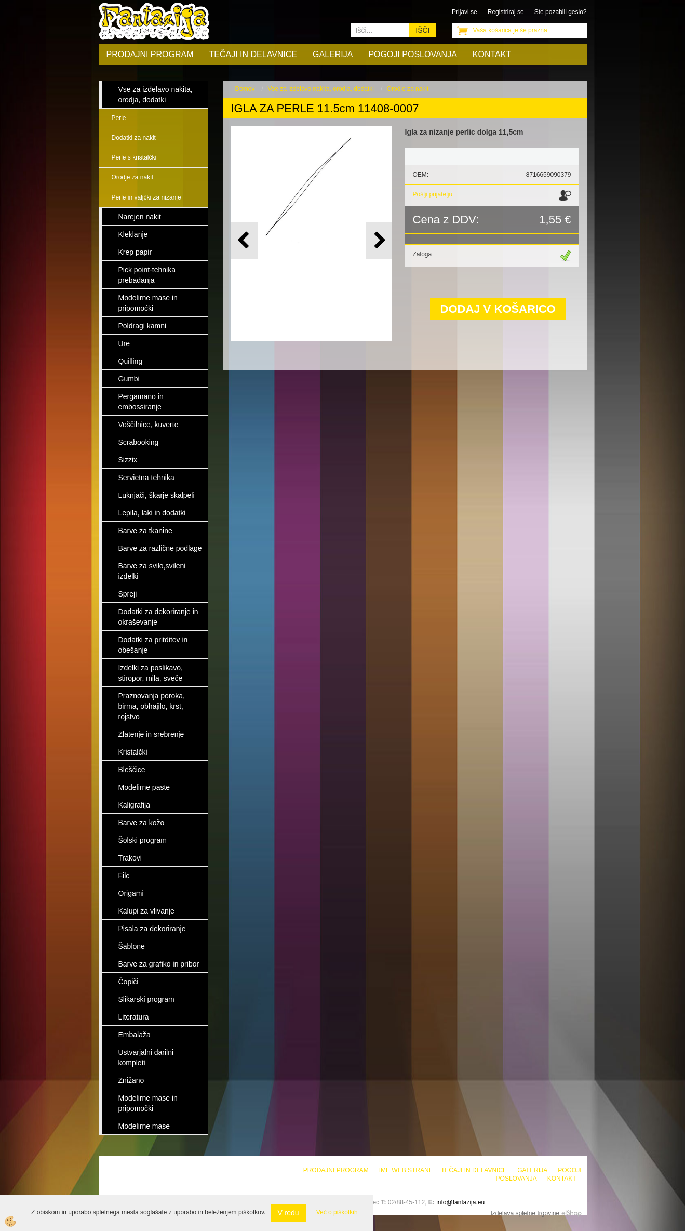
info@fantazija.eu (460, 1202)
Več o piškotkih (337, 1212)
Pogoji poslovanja (412, 54)
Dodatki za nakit (134, 137)
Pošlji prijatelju (433, 194)
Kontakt (492, 54)
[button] (379, 240)
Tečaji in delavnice (253, 54)
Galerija (333, 54)
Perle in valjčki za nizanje (146, 197)
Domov (245, 88)
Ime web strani (405, 1170)
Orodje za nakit (133, 177)
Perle (119, 118)
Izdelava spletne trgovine (524, 1213)
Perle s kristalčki (134, 157)
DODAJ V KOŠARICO (498, 308)
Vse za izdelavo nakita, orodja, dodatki (320, 88)
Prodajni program (150, 54)
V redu (288, 1213)
